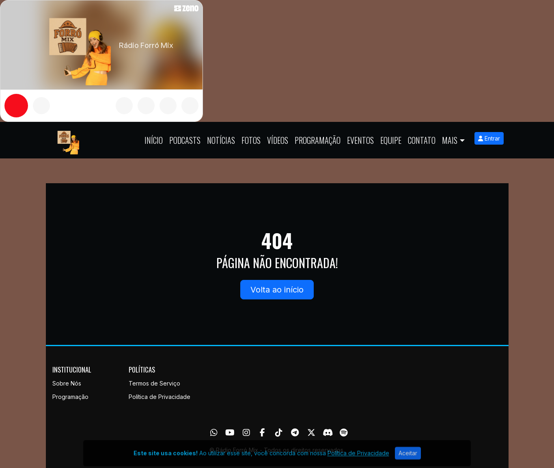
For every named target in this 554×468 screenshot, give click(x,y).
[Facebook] (262, 433)
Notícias (221, 140)
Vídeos (277, 140)
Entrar (489, 138)
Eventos (360, 140)
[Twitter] (311, 433)
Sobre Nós (66, 383)
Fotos (251, 140)
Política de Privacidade (159, 396)
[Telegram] (295, 433)
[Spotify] (343, 433)
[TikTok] (278, 433)
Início (153, 140)
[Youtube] (230, 433)
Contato (421, 140)
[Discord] (328, 433)
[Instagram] (246, 433)
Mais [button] (449, 140)
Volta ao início (277, 290)
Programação (318, 140)
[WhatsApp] (214, 433)
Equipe (390, 140)
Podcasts (184, 140)
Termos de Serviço (154, 383)
